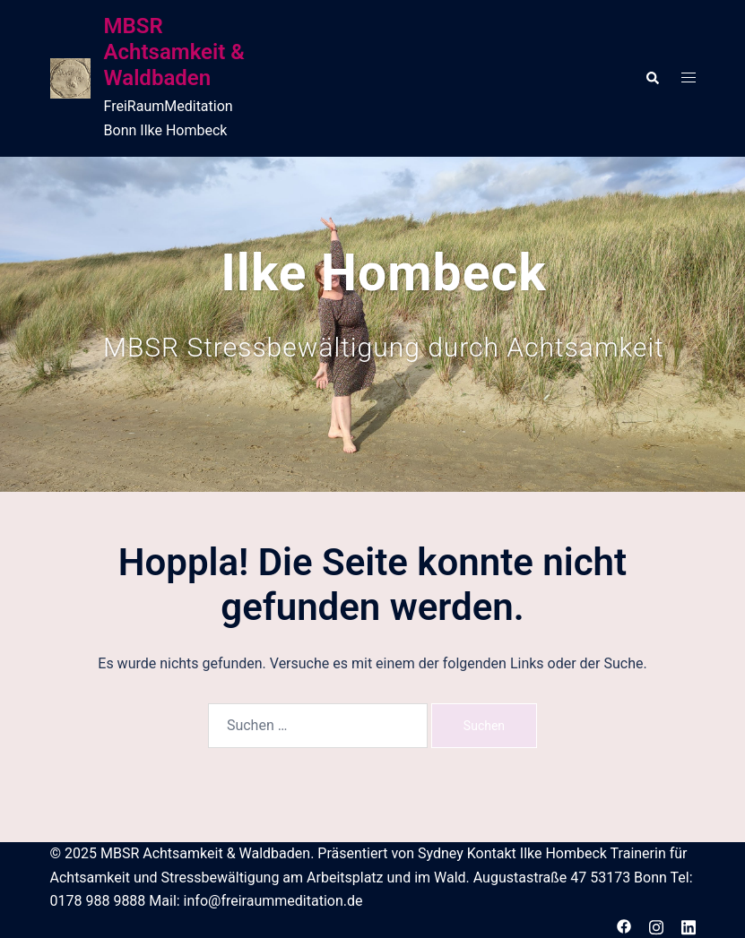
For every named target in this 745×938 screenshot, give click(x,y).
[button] (652, 78)
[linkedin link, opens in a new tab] (688, 925)
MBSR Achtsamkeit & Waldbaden (174, 51)
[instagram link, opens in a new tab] (656, 925)
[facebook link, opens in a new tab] (624, 925)
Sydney (440, 853)
